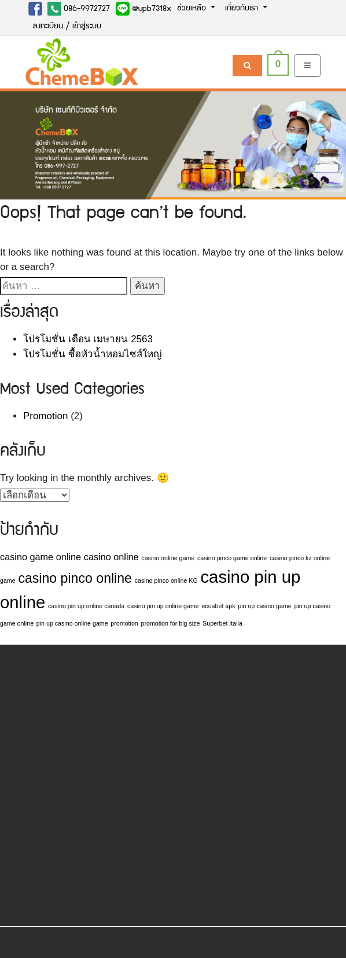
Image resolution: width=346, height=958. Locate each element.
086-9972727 (78, 9)
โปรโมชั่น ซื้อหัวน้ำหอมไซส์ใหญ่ (92, 354)
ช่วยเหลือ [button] (192, 8)
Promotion (45, 415)
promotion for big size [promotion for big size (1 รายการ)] (170, 623)
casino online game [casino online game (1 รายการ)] (167, 557)
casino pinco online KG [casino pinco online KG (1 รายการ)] (166, 580)
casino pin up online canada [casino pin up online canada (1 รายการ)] (86, 605)
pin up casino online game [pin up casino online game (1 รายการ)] (72, 623)
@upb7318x (143, 9)
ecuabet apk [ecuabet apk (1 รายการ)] (218, 605)
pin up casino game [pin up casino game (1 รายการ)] (264, 605)
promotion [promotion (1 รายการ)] (124, 623)
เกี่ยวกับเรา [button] (242, 8)
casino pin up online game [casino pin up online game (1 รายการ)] (163, 605)
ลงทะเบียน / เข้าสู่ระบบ (67, 26)
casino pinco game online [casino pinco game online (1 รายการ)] (232, 557)
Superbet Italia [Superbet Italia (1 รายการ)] (222, 623)
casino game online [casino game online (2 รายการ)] (40, 557)
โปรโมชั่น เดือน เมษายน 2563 (88, 339)
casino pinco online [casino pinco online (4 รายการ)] (75, 578)
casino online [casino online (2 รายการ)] (111, 557)
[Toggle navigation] (307, 65)
